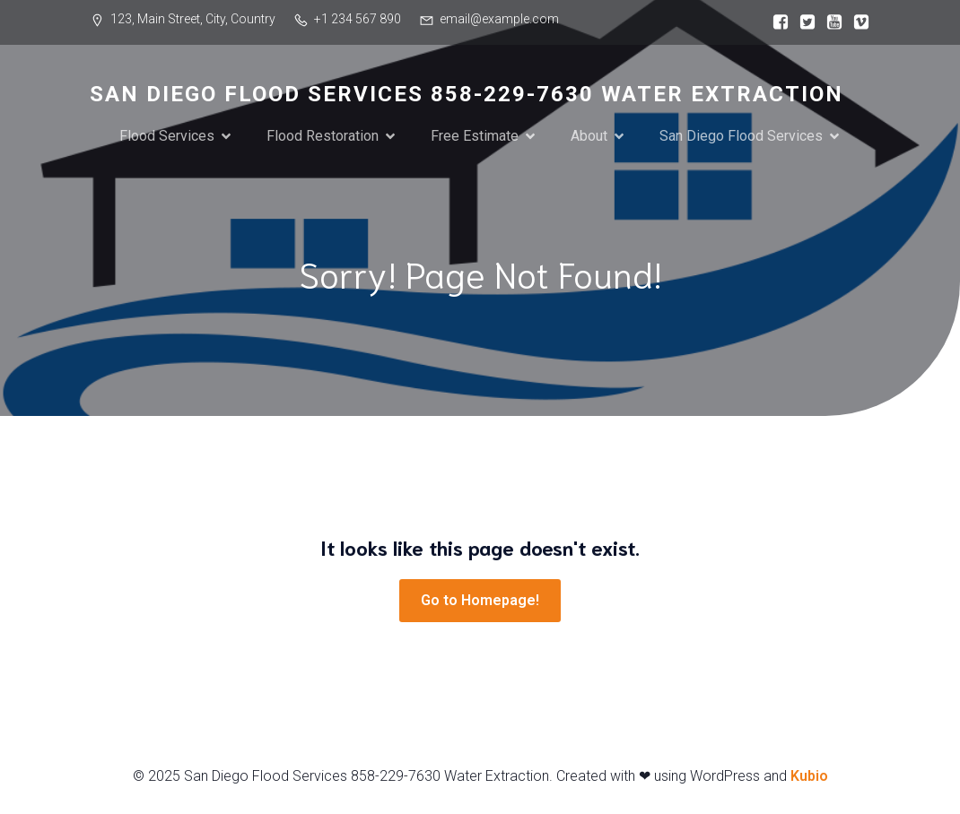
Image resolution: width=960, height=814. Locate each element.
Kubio (809, 775)
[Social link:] (776, 22)
